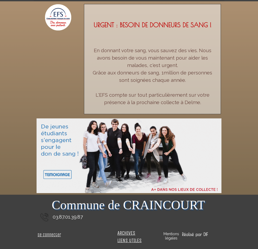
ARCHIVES (126, 233)
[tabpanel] (152, 63)
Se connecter (49, 234)
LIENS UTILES (129, 240)
